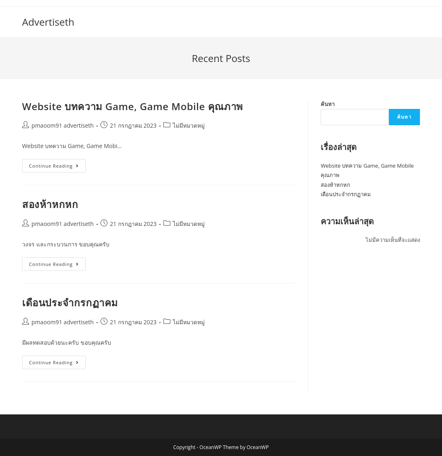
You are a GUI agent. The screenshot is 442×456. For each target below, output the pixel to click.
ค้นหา (328, 104)
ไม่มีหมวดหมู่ (189, 125)
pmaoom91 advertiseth (62, 125)
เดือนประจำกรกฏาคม (70, 302)
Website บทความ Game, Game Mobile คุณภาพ (132, 106)
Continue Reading (57, 167)
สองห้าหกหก (50, 204)
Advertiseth (48, 22)
